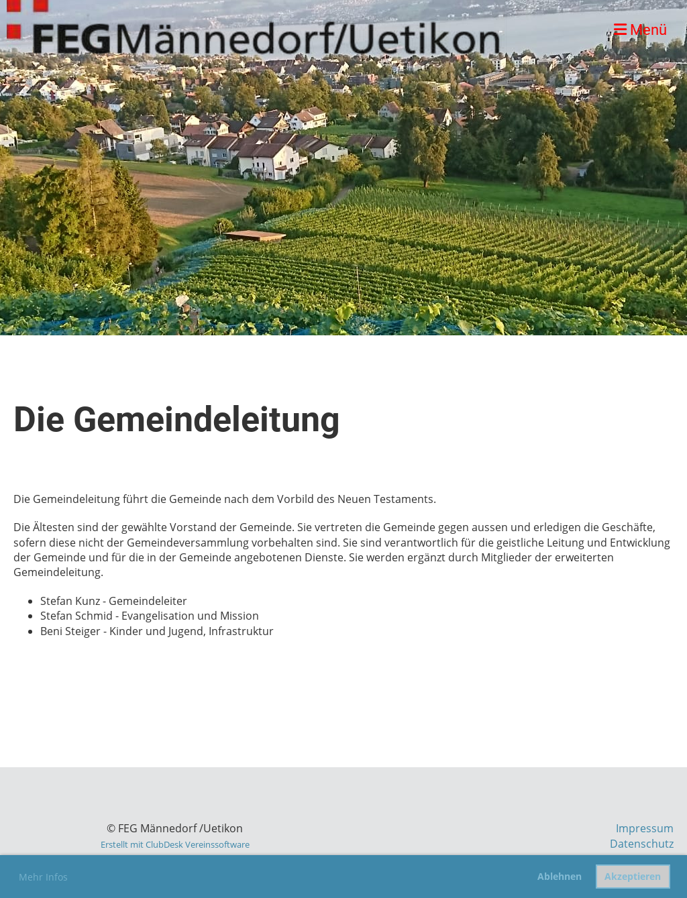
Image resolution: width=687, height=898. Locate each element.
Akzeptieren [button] (632, 876)
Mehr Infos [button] (43, 877)
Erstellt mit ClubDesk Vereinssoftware (175, 844)
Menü (640, 29)
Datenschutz (642, 843)
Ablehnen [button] (559, 876)
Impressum (645, 828)
